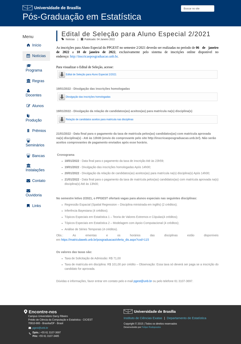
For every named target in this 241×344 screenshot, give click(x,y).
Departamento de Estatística (186, 318)
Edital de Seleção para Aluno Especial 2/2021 (91, 74)
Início (36, 45)
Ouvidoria (34, 195)
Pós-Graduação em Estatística (82, 17)
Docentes (33, 95)
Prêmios (39, 131)
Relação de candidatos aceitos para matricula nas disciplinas (99, 119)
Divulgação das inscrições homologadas (88, 96)
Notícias (39, 56)
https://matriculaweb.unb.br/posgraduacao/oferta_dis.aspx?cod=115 (105, 239)
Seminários (35, 145)
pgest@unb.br (143, 281)
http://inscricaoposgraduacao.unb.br (94, 56)
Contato (38, 181)
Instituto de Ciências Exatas (143, 318)
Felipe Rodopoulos (151, 327)
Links (36, 206)
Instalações (35, 170)
